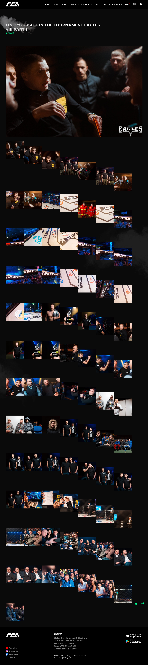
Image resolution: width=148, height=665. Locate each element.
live (127, 4)
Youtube (13, 648)
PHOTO (65, 4)
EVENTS (55, 4)
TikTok (12, 657)
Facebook (13, 654)
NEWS (47, 4)
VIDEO (97, 4)
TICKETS (106, 4)
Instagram (13, 651)
